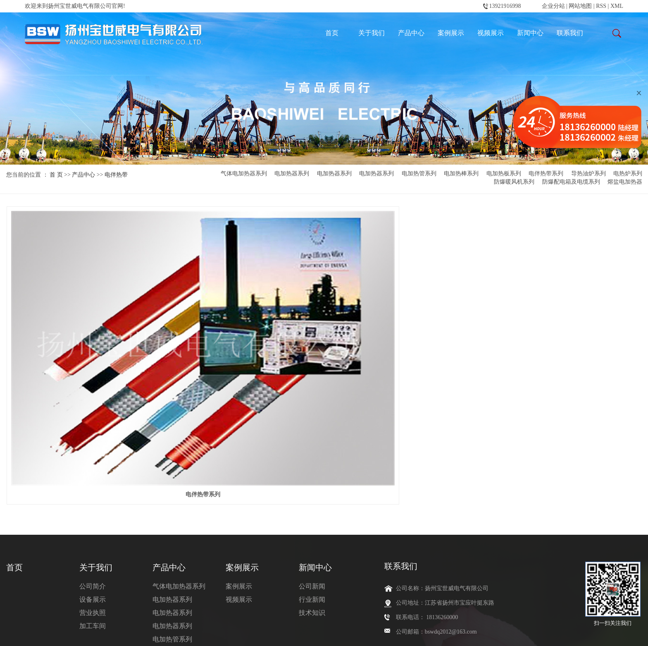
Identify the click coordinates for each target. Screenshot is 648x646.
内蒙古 (323, 633)
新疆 (307, 633)
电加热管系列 (419, 174)
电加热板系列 (503, 174)
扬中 (365, 633)
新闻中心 (530, 32)
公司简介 (92, 447)
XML (616, 6)
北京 (281, 633)
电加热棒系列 (461, 174)
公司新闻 (312, 447)
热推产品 (214, 633)
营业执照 (92, 473)
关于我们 (371, 32)
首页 (331, 32)
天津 (294, 633)
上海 (391, 633)
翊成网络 (106, 633)
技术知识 (312, 473)
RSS (601, 6)
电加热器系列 (291, 174)
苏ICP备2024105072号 (34, 633)
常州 (352, 633)
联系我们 (570, 32)
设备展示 (92, 460)
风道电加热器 (281, 621)
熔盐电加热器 (625, 182)
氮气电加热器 (208, 621)
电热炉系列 (627, 174)
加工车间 (92, 486)
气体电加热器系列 (244, 174)
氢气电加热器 (245, 621)
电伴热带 (116, 175)
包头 (339, 633)
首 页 (56, 175)
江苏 (268, 633)
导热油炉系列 (588, 174)
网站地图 (581, 6)
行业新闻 (312, 460)
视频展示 (490, 32)
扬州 (378, 633)
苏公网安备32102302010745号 (164, 633)
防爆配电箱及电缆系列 (571, 182)
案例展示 (451, 32)
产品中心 (411, 32)
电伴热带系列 (546, 174)
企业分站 (553, 6)
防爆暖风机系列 (514, 182)
